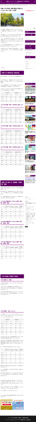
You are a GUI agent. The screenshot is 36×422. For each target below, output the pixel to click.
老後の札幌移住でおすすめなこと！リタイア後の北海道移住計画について (30, 165)
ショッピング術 (29, 34)
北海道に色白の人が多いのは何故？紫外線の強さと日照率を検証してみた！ (30, 176)
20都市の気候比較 (29, 43)
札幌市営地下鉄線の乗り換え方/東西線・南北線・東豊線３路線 (30, 105)
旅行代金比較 (29, 48)
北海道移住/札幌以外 (30, 41)
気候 (1, 12)
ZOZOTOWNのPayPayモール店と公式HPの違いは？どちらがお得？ (30, 186)
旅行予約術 (28, 46)
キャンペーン (29, 37)
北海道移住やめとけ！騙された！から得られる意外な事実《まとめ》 (30, 115)
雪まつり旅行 (29, 56)
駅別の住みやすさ (29, 70)
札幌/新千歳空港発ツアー (30, 51)
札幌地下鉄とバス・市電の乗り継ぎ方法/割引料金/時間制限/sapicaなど (30, 95)
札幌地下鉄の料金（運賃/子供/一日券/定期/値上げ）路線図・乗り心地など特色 (30, 135)
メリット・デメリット (30, 60)
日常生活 (28, 65)
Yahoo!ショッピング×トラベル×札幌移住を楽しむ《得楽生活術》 (18, 1)
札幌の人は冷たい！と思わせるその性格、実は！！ (30, 156)
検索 (26, 231)
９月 (5, 12)
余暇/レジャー (29, 63)
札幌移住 (28, 58)
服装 (4, 12)
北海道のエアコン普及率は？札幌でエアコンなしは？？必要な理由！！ (30, 145)
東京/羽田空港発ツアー (30, 54)
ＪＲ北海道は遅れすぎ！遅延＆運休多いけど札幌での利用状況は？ (30, 125)
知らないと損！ (29, 39)
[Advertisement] (12, 58)
